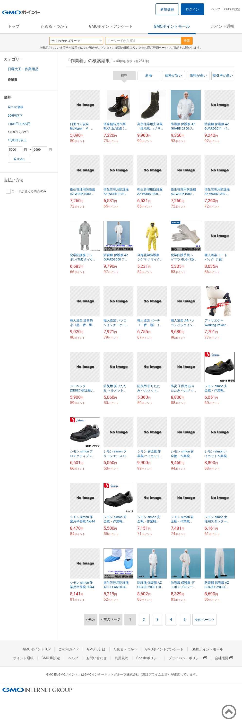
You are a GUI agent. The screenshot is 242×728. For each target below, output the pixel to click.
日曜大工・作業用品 (23, 69)
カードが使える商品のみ (26, 191)
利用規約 (121, 658)
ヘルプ (215, 9)
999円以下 (15, 115)
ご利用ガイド (69, 649)
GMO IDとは (96, 649)
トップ (13, 26)
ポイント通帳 (222, 26)
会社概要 (224, 658)
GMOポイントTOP (37, 649)
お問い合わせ (96, 658)
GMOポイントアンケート (111, 26)
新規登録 (167, 9)
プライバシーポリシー (187, 658)
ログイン (192, 9)
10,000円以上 (17, 140)
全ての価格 (16, 107)
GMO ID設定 (232, 9)
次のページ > (204, 620)
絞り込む (19, 159)
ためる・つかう (54, 26)
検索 (187, 41)
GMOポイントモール (172, 26)
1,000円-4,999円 (19, 124)
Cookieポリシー (148, 658)
